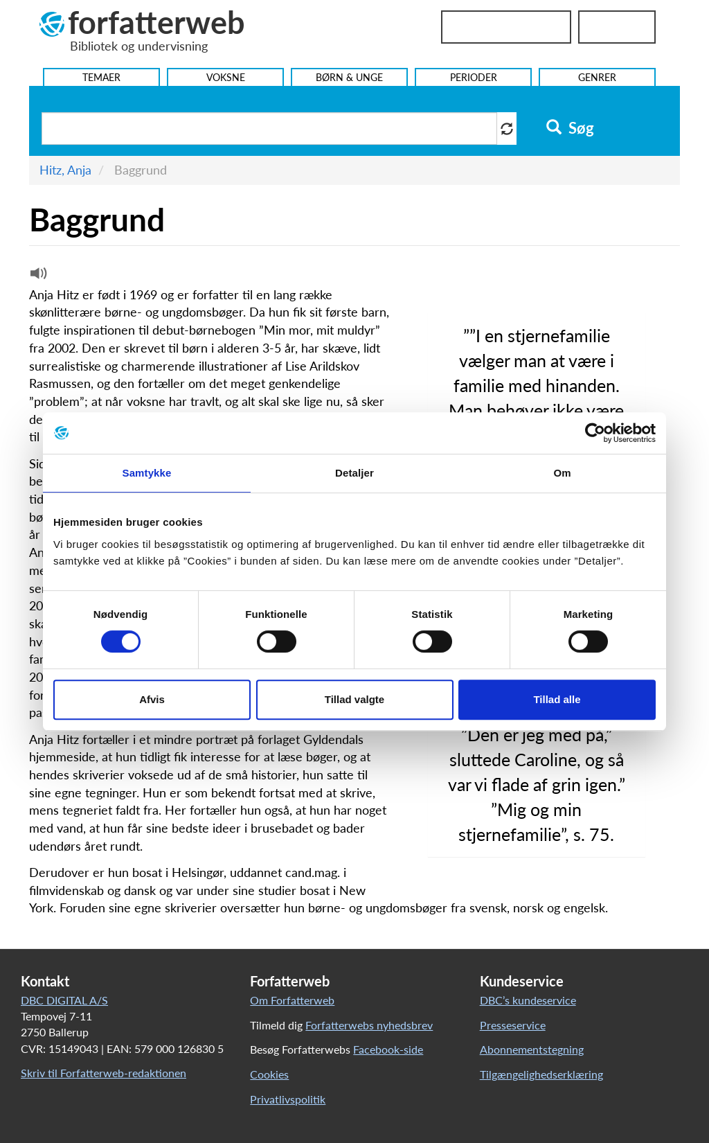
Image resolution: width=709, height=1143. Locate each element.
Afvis (152, 699)
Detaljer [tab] (354, 473)
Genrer (597, 77)
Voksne (225, 77)
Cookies (269, 1074)
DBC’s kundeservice (528, 1000)
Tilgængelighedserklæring (541, 1074)
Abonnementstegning (532, 1049)
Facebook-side (388, 1049)
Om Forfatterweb (292, 1000)
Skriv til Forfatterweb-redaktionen (103, 1072)
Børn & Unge (349, 77)
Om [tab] (562, 473)
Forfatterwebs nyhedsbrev (369, 1024)
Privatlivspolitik (287, 1099)
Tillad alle (556, 699)
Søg (570, 128)
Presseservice (513, 1024)
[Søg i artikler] (269, 128)
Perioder (473, 77)
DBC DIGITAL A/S (64, 1000)
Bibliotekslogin (506, 27)
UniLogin (616, 27)
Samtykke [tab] (147, 473)
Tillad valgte (354, 699)
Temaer (101, 77)
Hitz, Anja (65, 169)
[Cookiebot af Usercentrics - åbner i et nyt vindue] (595, 433)
